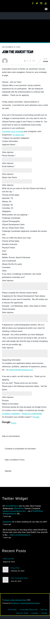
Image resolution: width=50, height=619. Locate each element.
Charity (44, 613)
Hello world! (8, 559)
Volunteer (12, 609)
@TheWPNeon (12, 506)
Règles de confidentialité (32, 414)
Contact (34, 613)
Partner (43, 609)
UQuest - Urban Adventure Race (15, 600)
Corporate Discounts (28, 609)
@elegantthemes (10, 514)
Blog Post (15, 568)
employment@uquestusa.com (21, 370)
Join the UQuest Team (17, 52)
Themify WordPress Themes (30, 603)
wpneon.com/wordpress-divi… (15, 511)
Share (45, 61)
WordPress (15, 603)
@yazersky (7, 522)
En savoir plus (18, 135)
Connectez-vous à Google (12, 131)
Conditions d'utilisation (11, 414)
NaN (45, 59)
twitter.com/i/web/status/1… (21, 535)
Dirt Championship (19, 578)
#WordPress (19, 508)
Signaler (36, 417)
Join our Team (22, 613)
